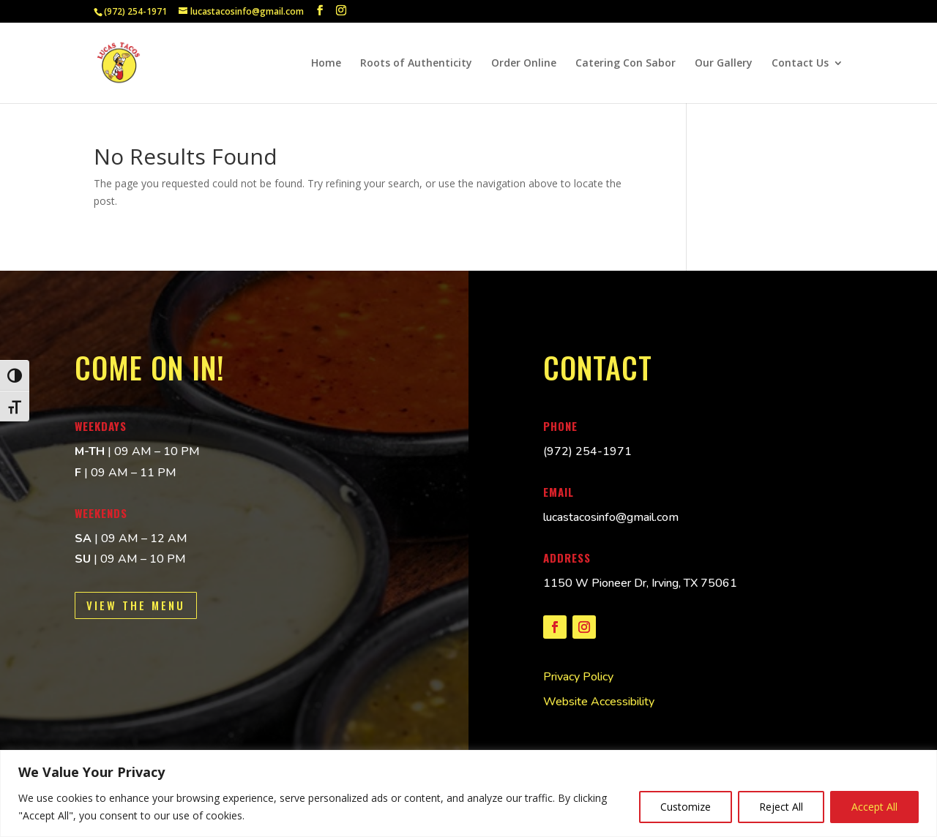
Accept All (874, 807)
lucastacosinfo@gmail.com (611, 517)
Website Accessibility (598, 702)
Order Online (523, 64)
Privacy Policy (578, 677)
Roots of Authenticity (416, 64)
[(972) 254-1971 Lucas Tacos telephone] (587, 451)
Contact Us (800, 64)
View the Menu (135, 605)
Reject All (781, 807)
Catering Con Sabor (625, 64)
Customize (685, 807)
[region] (468, 793)
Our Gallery (724, 64)
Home (326, 64)
